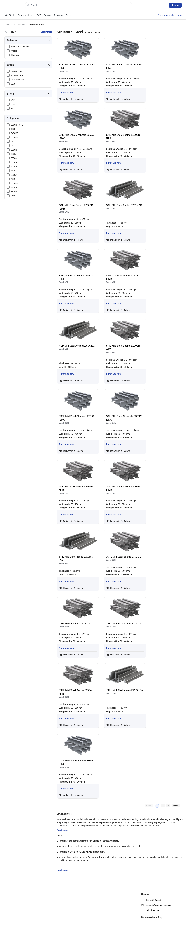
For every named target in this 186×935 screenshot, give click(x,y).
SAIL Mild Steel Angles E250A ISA (124, 205)
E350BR (14, 183)
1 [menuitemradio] (157, 806)
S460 (13, 196)
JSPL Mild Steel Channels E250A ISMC (76, 418)
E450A (14, 154)
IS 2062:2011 (17, 75)
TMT (39, 15)
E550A (14, 158)
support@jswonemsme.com (156, 900)
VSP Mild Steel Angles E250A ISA (77, 346)
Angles (14, 51)
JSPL (13, 104)
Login (175, 5)
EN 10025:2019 (18, 79)
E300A (14, 162)
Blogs (68, 15)
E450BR (14, 133)
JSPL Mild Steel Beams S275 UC (76, 623)
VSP (13, 100)
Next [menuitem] (175, 806)
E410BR (14, 137)
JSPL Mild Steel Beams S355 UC (123, 557)
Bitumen (58, 15)
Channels (15, 55)
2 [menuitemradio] (162, 805)
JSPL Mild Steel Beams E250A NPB (75, 692)
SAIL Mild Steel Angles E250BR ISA (76, 559)
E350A (14, 187)
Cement (47, 15)
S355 (13, 129)
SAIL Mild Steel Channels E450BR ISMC (124, 66)
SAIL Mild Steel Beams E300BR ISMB (123, 488)
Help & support (150, 905)
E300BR (14, 191)
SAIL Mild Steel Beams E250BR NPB (123, 137)
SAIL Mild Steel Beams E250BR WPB (123, 348)
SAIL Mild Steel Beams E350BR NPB (76, 488)
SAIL (13, 108)
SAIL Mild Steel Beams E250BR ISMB (76, 207)
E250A (14, 175)
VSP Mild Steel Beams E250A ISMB (122, 277)
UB (12, 141)
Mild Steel (9, 15)
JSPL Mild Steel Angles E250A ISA (124, 690)
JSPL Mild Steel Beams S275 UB (123, 623)
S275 (13, 84)
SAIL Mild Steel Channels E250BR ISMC (77, 66)
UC (12, 145)
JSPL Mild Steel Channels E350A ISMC (76, 762)
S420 (13, 170)
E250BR (14, 150)
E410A (14, 166)
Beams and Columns (20, 46)
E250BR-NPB (17, 125)
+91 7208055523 (151, 895)
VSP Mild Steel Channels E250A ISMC (76, 277)
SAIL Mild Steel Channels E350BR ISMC (124, 418)
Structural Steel (26, 15)
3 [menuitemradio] (168, 805)
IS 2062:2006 (17, 71)
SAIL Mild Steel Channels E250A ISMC (76, 137)
